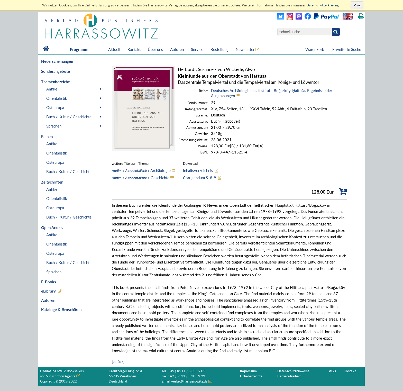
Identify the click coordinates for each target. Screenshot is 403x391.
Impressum (248, 371)
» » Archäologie (141, 170)
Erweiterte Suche (346, 49)
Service (197, 49)
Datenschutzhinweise (293, 371)
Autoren (177, 49)
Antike (51, 89)
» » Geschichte (140, 177)
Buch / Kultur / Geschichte (68, 116)
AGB (332, 371)
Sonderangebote (55, 71)
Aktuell (114, 49)
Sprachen (53, 126)
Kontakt (134, 49)
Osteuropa (55, 107)
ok (358, 5)
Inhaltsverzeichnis (198, 170)
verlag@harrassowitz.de (189, 381)
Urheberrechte (251, 376)
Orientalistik (56, 98)
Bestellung (219, 49)
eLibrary (48, 291)
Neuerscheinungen (57, 61)
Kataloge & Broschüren (61, 309)
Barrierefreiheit (289, 376)
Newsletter (245, 49)
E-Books (48, 281)
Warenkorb (315, 49)
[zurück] (118, 361)
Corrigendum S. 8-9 (199, 177)
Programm (79, 49)
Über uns (155, 49)
